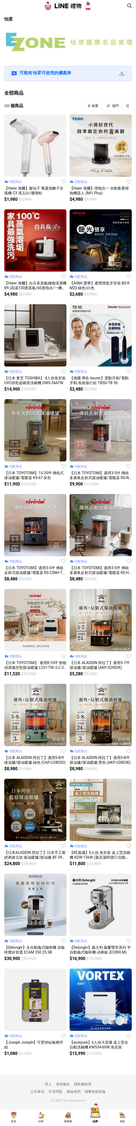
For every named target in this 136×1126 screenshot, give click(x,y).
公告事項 (37, 1092)
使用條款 (63, 1084)
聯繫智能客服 (95, 1092)
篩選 (94, 106)
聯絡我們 (74, 1092)
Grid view (127, 106)
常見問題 (55, 1092)
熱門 (115, 106)
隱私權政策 (82, 1084)
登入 (48, 1084)
